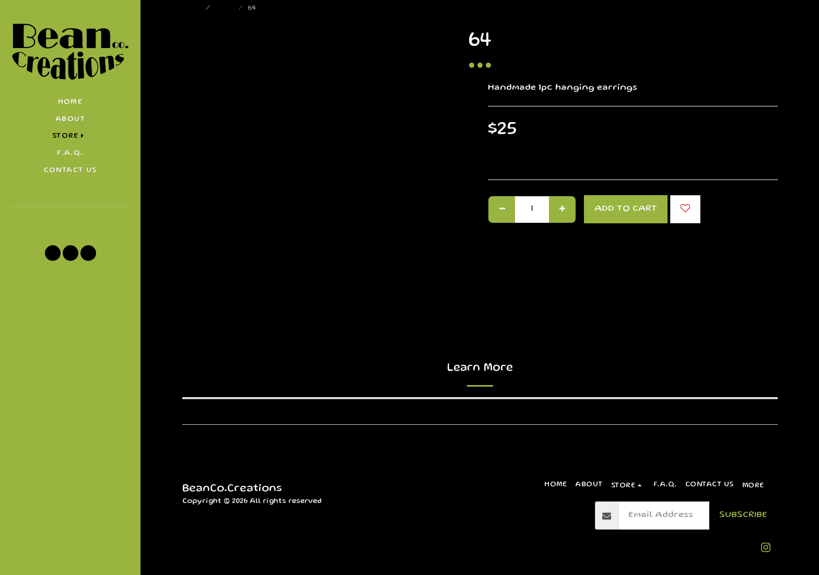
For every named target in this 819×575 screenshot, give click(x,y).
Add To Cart (625, 209)
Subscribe (743, 515)
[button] (70, 220)
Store (225, 8)
